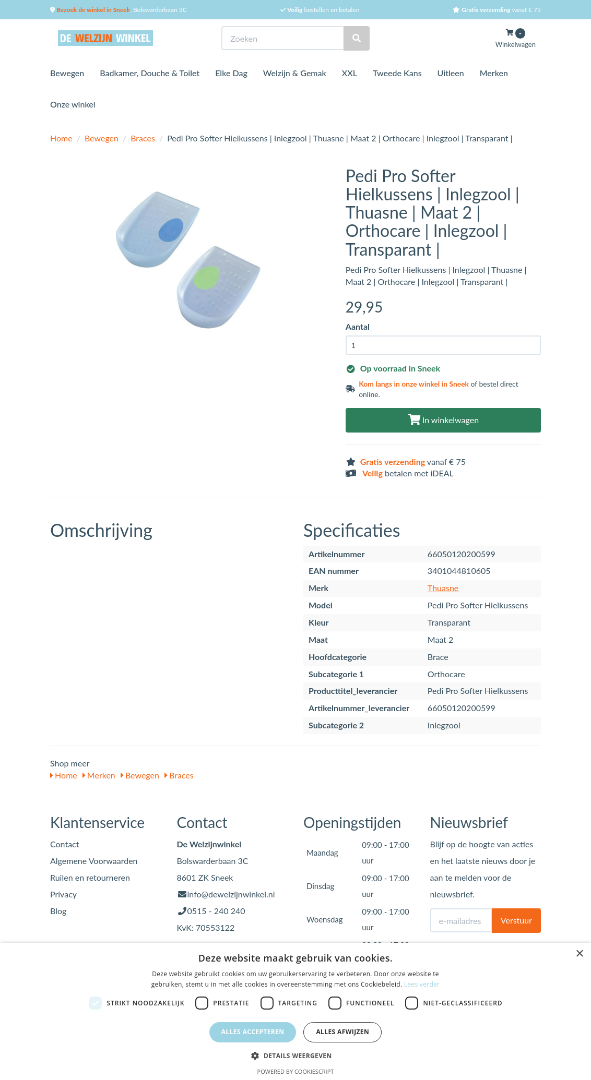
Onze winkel (73, 104)
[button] (295, 1055)
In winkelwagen (443, 420)
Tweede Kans (397, 73)
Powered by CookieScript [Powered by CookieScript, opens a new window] (295, 1071)
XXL (349, 73)
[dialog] (295, 1011)
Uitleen (451, 73)
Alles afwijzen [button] (342, 1031)
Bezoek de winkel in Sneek (92, 10)
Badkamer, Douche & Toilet (149, 73)
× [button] (579, 954)
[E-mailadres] (461, 920)
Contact (64, 844)
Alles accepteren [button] (253, 1031)
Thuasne (443, 588)
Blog (58, 911)
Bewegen (67, 73)
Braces (143, 138)
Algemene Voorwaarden (94, 861)
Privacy (63, 894)
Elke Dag (231, 73)
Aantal (358, 326)
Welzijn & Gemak (294, 73)
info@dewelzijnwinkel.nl (231, 894)
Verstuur (516, 920)
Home (61, 138)
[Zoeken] (357, 38)
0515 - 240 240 (216, 911)
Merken (494, 73)
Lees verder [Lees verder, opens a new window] (422, 984)
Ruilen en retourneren (90, 877)
